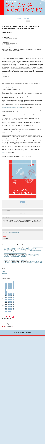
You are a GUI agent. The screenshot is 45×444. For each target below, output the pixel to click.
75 (11, 308)
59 (5, 304)
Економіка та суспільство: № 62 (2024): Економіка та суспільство (21, 256)
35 (5, 297)
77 (5, 309)
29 (5, 295)
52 (13, 301)
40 (13, 297)
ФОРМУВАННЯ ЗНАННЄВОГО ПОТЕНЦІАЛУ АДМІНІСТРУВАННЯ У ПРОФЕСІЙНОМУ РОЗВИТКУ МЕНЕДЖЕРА (23, 258)
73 (8, 308)
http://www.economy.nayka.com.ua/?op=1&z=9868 (12, 107)
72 (6, 308)
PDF (23, 202)
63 (11, 304)
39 (11, 297)
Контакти (26, 18)
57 (11, 302)
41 (5, 299)
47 (5, 301)
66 (6, 306)
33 (11, 295)
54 (6, 302)
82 (13, 309)
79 (8, 309)
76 (13, 308)
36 (6, 297)
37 (8, 297)
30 (6, 295)
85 (8, 311)
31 (8, 295)
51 (11, 301)
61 (8, 304)
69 (11, 306)
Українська (4, 273)
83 (5, 311)
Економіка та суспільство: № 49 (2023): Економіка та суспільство (18, 249)
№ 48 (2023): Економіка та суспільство (11, 232)
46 (13, 299)
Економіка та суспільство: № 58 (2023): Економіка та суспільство (22, 252)
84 (6, 311)
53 (5, 302)
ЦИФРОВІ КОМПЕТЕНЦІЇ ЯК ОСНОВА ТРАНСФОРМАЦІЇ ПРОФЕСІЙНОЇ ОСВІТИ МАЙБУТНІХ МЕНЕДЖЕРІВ (23, 248)
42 (6, 299)
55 (8, 302)
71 (5, 308)
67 (8, 306)
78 (6, 309)
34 (13, 295)
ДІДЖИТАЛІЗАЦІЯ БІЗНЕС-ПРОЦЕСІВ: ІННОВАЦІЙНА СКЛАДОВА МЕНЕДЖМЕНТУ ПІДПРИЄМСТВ (22, 251)
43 (8, 299)
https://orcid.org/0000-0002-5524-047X (7, 39)
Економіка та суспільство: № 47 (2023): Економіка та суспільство (23, 259)
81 (11, 309)
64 (13, 304)
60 (6, 304)
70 (13, 306)
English (3, 271)
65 (5, 306)
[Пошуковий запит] (20, 21)
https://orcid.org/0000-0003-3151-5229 (7, 44)
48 (6, 301)
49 (8, 301)
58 (13, 302)
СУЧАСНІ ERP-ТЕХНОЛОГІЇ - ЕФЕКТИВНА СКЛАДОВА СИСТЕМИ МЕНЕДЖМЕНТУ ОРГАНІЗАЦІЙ (21, 255)
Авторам (19, 18)
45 (11, 299)
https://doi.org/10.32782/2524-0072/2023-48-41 (13, 47)
